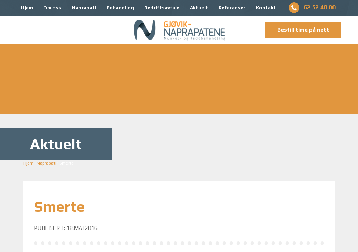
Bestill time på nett (303, 30)
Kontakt (266, 7)
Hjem (27, 7)
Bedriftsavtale (161, 7)
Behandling (120, 7)
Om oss (52, 7)
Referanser (232, 7)
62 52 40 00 (319, 7)
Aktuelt (199, 7)
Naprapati (84, 7)
